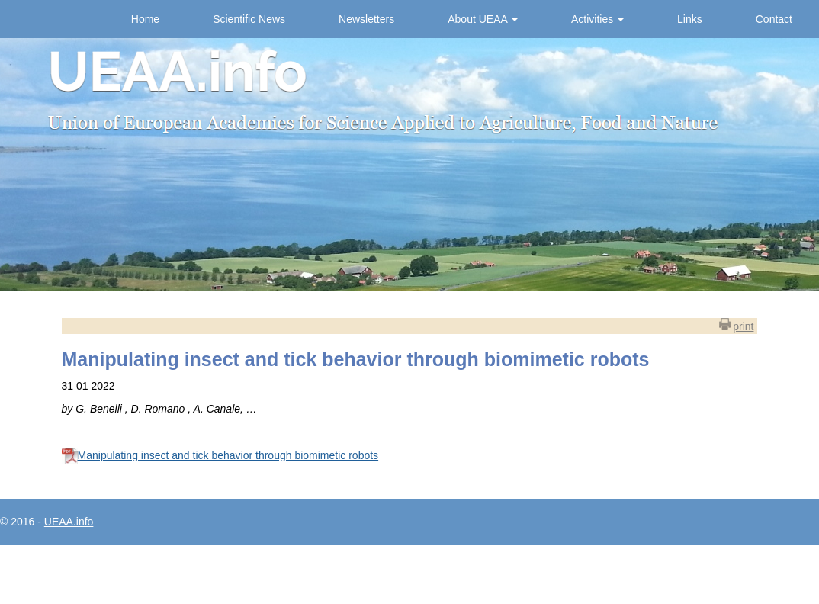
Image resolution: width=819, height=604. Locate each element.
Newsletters (366, 19)
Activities (597, 19)
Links (689, 19)
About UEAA (483, 19)
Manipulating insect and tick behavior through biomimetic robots (228, 455)
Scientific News (249, 19)
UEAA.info (69, 522)
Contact (774, 19)
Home (145, 19)
